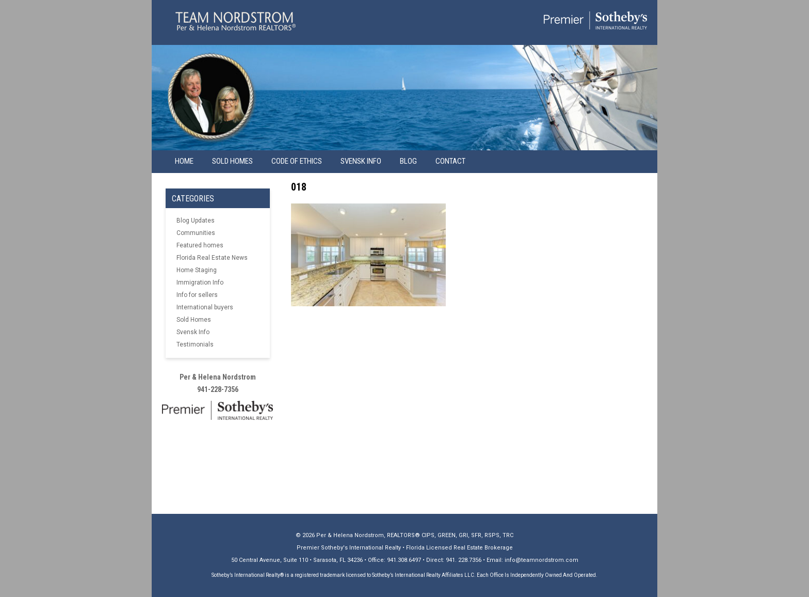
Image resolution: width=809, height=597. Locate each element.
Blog (408, 161)
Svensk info (361, 161)
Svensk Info (192, 332)
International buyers (204, 307)
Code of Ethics (296, 161)
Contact (450, 161)
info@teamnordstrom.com (541, 560)
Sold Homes (232, 161)
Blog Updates (195, 220)
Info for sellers (197, 294)
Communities (195, 233)
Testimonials (195, 344)
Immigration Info (199, 282)
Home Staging (196, 270)
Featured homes (199, 245)
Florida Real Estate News (212, 257)
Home (184, 161)
